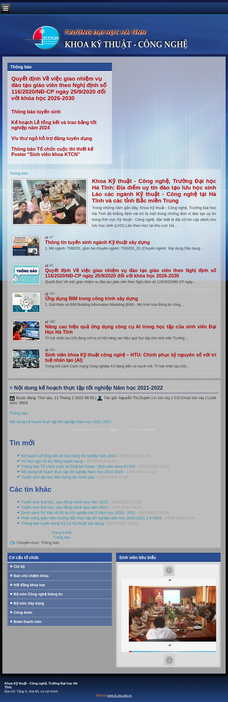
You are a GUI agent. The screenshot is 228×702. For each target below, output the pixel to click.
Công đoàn (23, 613)
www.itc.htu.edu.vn (119, 695)
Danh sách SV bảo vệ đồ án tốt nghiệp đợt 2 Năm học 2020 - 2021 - (95, 512)
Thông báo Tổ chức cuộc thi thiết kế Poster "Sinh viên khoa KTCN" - (95, 466)
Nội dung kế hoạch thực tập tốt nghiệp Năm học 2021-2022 (88, 388)
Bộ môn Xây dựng (29, 603)
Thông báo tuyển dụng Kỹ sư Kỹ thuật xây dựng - (79, 523)
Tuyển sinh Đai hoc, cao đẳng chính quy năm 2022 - (81, 507)
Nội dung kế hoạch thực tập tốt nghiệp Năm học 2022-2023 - (88, 472)
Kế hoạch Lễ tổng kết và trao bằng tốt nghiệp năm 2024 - (85, 456)
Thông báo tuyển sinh (36, 111)
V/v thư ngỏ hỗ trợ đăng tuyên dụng (51, 138)
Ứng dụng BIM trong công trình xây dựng (91, 298)
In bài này (162, 398)
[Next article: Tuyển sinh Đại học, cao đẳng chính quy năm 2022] (61, 537)
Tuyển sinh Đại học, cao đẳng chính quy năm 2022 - (81, 502)
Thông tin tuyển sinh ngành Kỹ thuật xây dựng (97, 242)
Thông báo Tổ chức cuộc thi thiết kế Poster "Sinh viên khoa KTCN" (52, 152)
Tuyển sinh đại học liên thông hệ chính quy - (74, 477)
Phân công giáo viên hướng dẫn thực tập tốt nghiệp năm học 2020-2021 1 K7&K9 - (108, 518)
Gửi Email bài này (189, 398)
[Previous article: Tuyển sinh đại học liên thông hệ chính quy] (62, 532)
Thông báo (19, 173)
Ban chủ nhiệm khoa (31, 576)
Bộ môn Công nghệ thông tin (38, 594)
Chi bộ (19, 567)
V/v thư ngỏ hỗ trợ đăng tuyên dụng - (68, 461)
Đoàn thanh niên (28, 622)
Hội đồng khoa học (29, 585)
